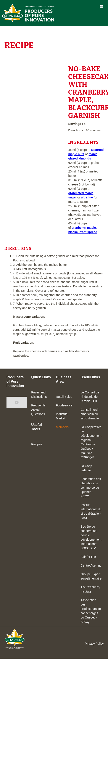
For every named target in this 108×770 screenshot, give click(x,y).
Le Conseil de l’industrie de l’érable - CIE (90, 397)
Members (62, 427)
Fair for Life (88, 557)
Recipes (36, 444)
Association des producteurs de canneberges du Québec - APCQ (91, 610)
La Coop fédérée (86, 468)
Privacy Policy (94, 643)
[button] (101, 6)
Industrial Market (62, 416)
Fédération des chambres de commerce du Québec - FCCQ (91, 487)
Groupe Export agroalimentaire (91, 576)
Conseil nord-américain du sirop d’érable (90, 414)
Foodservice (64, 405)
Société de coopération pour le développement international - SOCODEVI (91, 537)
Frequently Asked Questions (38, 410)
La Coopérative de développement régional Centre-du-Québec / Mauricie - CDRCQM (91, 442)
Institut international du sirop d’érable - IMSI (91, 511)
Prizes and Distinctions (39, 394)
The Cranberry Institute (90, 589)
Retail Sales (64, 396)
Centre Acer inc (91, 565)
